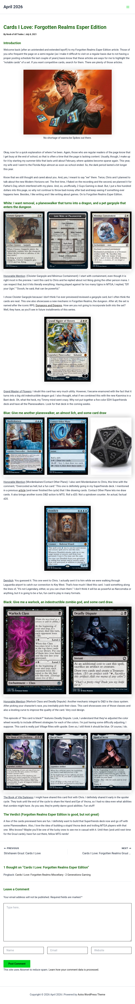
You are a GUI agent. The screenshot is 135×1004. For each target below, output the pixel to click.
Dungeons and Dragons (49, 305)
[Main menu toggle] (127, 7)
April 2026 (13, 6)
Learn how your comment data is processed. (74, 969)
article (21, 490)
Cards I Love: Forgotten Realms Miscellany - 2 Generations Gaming (53, 874)
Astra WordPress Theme (91, 994)
